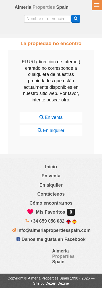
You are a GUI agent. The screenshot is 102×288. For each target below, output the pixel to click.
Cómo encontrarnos (50, 203)
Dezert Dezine (57, 283)
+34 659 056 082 (47, 221)
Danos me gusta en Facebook (51, 239)
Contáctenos (51, 194)
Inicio (51, 166)
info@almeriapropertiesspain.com (53, 230)
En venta (51, 117)
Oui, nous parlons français (67, 29)
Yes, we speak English (34, 29)
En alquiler (51, 130)
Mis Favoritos (50, 212)
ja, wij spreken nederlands (56, 29)
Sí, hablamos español (45, 29)
